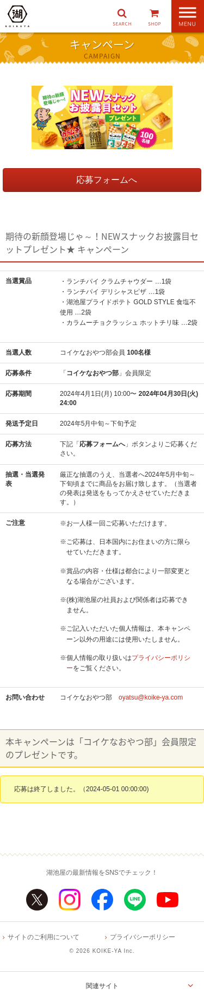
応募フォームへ (106, 179)
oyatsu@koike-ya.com (151, 697)
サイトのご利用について (43, 937)
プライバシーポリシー (142, 937)
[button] (122, 16)
